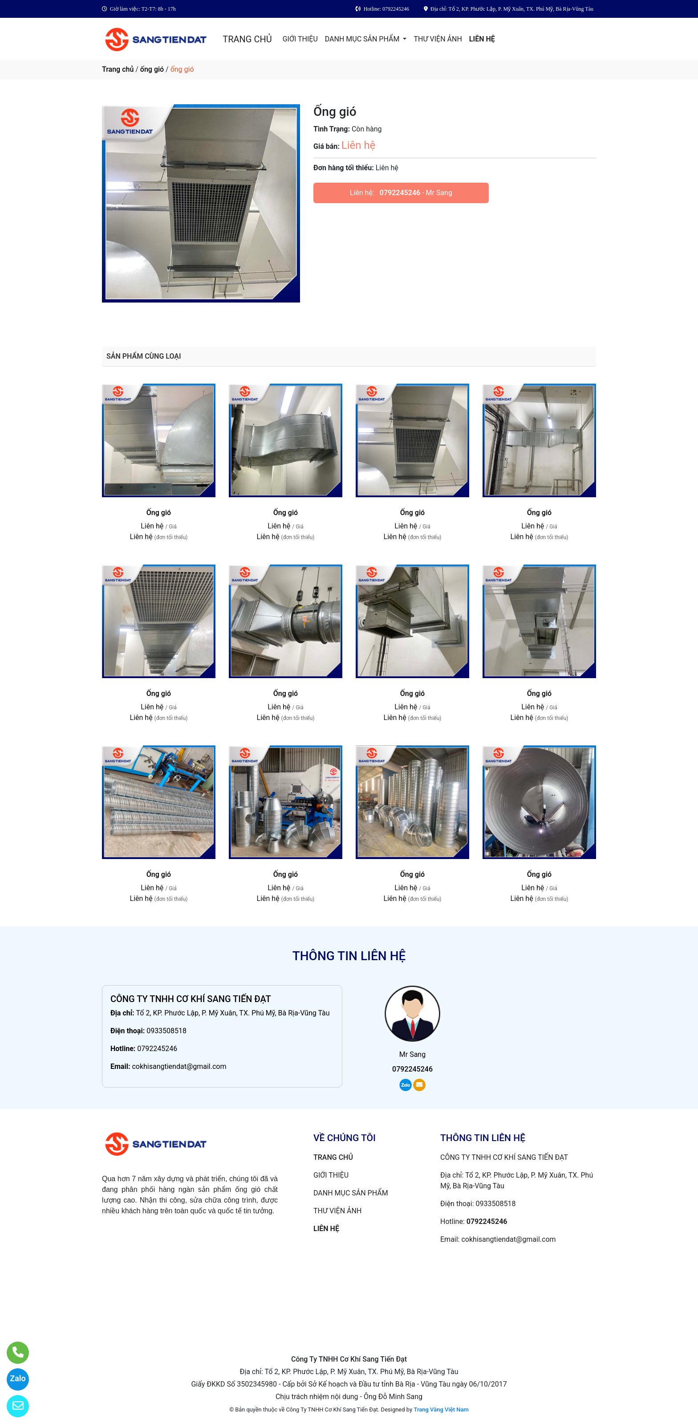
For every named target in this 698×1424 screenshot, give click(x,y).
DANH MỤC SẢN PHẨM (363, 39)
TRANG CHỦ (247, 39)
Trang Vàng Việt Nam (441, 1409)
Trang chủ (118, 69)
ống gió (152, 69)
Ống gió (158, 512)
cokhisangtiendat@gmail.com (179, 1066)
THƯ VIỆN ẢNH (438, 39)
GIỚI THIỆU (300, 39)
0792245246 (400, 192)
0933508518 (166, 1031)
